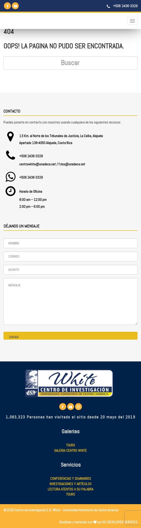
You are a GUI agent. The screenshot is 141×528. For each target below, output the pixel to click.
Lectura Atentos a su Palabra (70, 489)
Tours (70, 445)
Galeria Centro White (70, 450)
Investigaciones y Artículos (70, 483)
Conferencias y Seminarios (70, 478)
